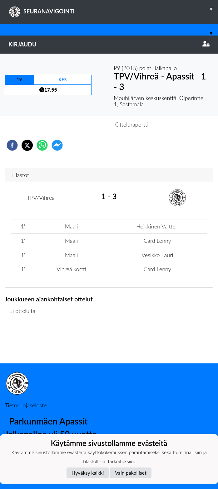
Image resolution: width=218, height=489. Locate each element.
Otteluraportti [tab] (132, 124)
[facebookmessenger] (57, 145)
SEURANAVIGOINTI (113, 9)
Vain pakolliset (130, 473)
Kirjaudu (109, 44)
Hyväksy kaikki (88, 473)
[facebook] (12, 145)
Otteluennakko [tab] (87, 124)
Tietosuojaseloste (26, 405)
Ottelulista (24, 342)
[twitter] (27, 145)
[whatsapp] (42, 145)
